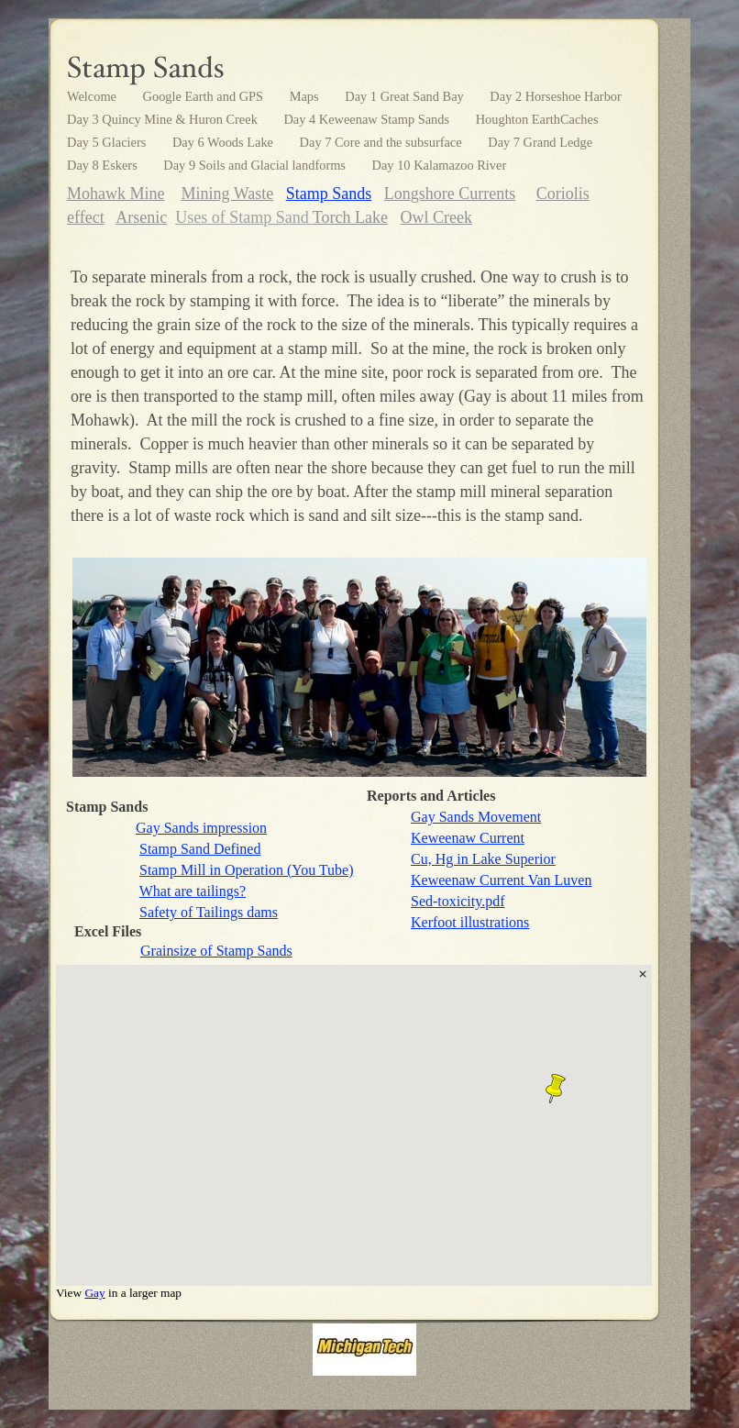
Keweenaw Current (467, 838)
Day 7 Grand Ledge (540, 142)
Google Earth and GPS (205, 96)
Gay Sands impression (201, 828)
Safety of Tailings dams (208, 912)
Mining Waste (228, 193)
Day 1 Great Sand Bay (406, 96)
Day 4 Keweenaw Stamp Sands (367, 119)
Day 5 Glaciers (108, 142)
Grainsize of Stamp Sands (216, 950)
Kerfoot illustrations (470, 922)
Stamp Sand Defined (199, 849)
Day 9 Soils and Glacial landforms (255, 165)
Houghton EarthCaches (537, 119)
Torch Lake (350, 217)
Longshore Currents (449, 193)
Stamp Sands (329, 193)
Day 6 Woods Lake (224, 142)
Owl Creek (436, 217)
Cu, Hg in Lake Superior (483, 859)
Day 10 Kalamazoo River (439, 165)
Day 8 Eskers (103, 165)
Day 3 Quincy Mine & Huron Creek (163, 119)
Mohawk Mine (116, 193)
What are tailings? (192, 891)
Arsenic (141, 217)
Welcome (93, 96)
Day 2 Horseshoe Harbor (555, 96)
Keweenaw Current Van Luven (501, 880)
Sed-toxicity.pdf (458, 901)
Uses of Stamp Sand (244, 217)
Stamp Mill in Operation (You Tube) (246, 870)
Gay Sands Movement (476, 817)
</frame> (354, 1132)
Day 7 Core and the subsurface (383, 142)
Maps (306, 96)
